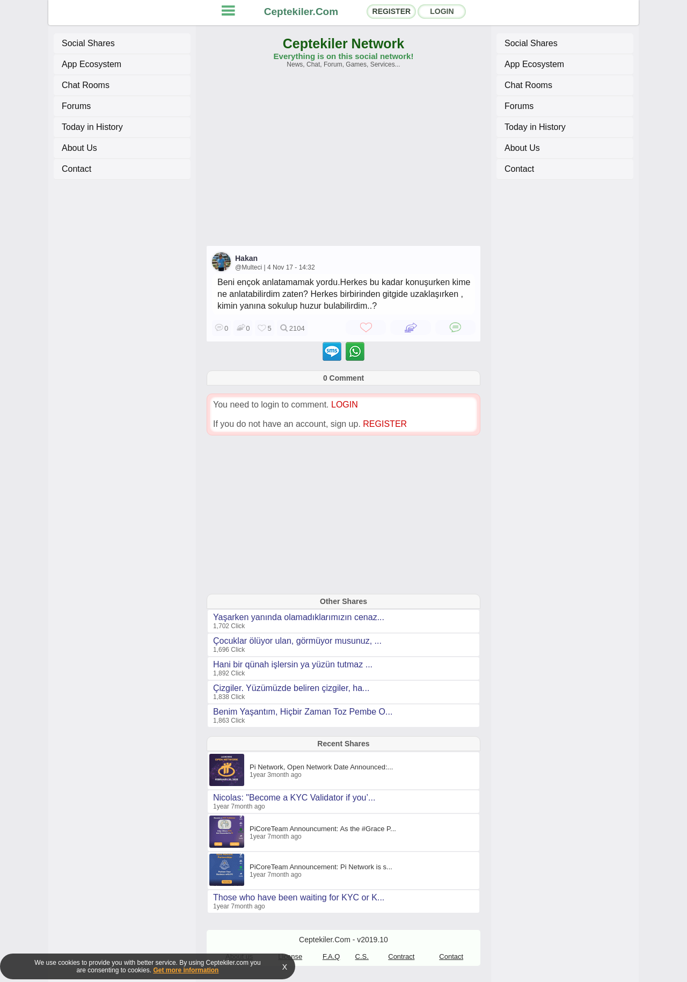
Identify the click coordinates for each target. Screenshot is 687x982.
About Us (79, 147)
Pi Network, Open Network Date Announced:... (321, 767)
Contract (401, 956)
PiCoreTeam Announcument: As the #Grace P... (323, 829)
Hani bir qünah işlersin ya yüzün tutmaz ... (292, 664)
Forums (76, 106)
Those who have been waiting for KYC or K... (298, 897)
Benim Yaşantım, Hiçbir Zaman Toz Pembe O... (302, 711)
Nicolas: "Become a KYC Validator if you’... (294, 797)
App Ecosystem (91, 64)
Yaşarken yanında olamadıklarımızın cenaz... (298, 617)
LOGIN (442, 11)
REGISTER (391, 11)
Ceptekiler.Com (301, 11)
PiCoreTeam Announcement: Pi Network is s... (321, 867)
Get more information (185, 970)
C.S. (362, 956)
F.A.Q (331, 956)
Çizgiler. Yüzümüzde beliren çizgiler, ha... (291, 688)
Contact (76, 168)
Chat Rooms (85, 85)
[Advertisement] (343, 162)
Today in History (92, 127)
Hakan (246, 258)
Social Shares (88, 43)
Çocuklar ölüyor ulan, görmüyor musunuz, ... (297, 640)
